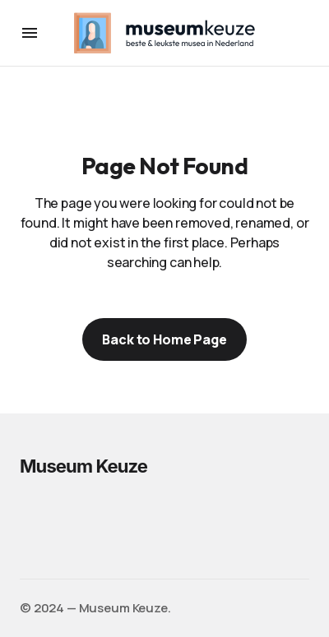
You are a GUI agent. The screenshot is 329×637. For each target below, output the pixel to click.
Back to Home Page (164, 339)
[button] (29, 33)
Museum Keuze (83, 466)
